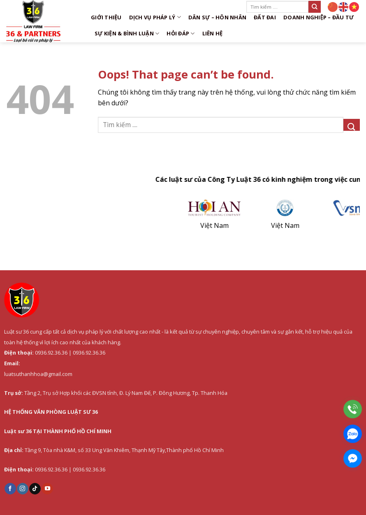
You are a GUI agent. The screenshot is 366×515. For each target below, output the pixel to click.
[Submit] (314, 7)
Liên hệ (212, 33)
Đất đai (265, 17)
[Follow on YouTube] (47, 488)
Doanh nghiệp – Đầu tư (318, 17)
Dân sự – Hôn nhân (217, 17)
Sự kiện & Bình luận (127, 33)
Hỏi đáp (181, 33)
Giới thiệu (106, 17)
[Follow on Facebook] (10, 488)
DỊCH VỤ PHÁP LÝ (155, 17)
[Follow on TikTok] (35, 488)
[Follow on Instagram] (22, 488)
